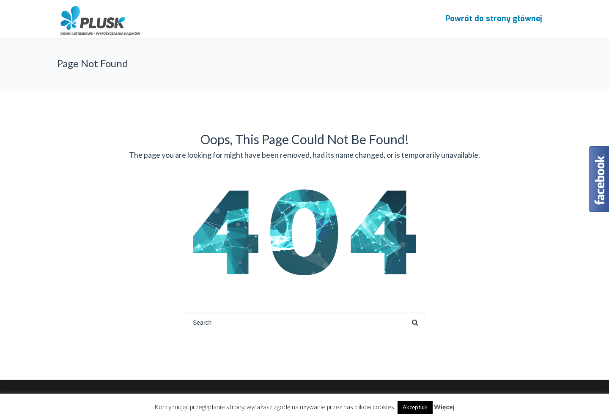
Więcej (444, 407)
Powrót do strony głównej (493, 19)
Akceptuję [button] (415, 407)
